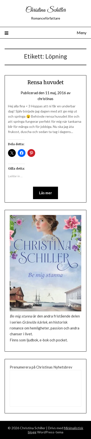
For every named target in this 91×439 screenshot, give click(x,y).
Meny (81, 32)
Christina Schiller (45, 10)
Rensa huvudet (45, 82)
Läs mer (45, 193)
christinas (45, 98)
